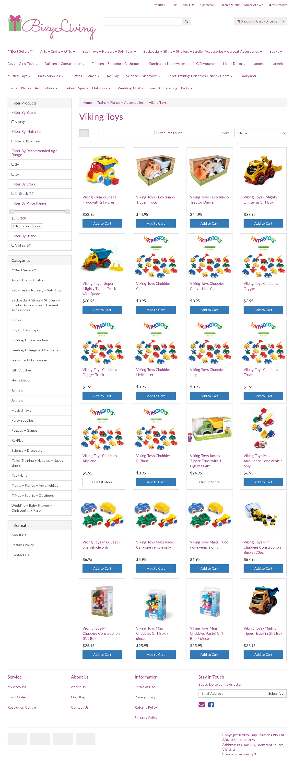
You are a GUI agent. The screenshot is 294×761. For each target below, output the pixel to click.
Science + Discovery (143, 76)
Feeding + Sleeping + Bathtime (117, 63)
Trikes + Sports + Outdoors (87, 88)
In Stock (25, 193)
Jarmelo (259, 63)
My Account (17, 687)
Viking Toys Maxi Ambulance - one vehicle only (263, 460)
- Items (257, 21)
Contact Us (207, 5)
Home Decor (234, 63)
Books (276, 51)
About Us (188, 5)
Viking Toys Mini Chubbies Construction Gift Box (101, 633)
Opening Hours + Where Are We (242, 5)
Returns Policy (23, 545)
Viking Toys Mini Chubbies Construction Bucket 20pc (262, 547)
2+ (17, 164)
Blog (173, 5)
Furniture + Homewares (169, 63)
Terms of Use (145, 687)
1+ (17, 174)
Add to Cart (102, 223)
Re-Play (113, 76)
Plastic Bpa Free (27, 141)
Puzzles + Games (85, 76)
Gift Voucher (206, 63)
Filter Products (24, 103)
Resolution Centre (22, 707)
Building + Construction (64, 63)
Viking (20, 122)
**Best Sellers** (20, 51)
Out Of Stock (102, 482)
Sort (225, 133)
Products (159, 5)
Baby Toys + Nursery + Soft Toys (109, 51)
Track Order (17, 697)
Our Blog (78, 697)
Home (87, 102)
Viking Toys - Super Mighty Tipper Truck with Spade (99, 288)
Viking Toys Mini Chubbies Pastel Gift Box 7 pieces (206, 633)
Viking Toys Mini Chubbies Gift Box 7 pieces (152, 633)
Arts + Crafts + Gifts (57, 51)
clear (38, 226)
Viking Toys (158, 102)
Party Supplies (50, 76)
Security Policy (146, 717)
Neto (257, 754)
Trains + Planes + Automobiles (33, 88)
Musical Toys (19, 76)
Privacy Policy (145, 697)
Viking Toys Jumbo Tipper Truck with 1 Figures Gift (205, 460)
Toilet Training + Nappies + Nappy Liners (200, 76)
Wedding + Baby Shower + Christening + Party (155, 88)
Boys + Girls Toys (22, 63)
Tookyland (248, 76)
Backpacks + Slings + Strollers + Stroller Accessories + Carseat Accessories (202, 51)
